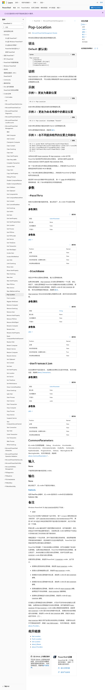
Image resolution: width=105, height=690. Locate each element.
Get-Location (36, 636)
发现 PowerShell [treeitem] (10, 52)
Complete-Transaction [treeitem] (13, 163)
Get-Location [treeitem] (11, 225)
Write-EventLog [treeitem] (11, 445)
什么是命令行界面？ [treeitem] (11, 45)
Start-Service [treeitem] (10, 401)
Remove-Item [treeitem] (11, 312)
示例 (84, 29)
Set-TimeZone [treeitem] (11, 380)
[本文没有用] (97, 48)
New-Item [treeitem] (10, 277)
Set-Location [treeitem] (10, 373)
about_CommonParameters (37, 456)
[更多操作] (75, 20)
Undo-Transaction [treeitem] (12, 434)
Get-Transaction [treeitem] (11, 246)
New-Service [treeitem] (10, 288)
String (61, 311)
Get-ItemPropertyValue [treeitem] (13, 222)
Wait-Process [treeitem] (10, 441)
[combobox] (13, 23)
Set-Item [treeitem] (9, 366)
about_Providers (33, 626)
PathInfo (32, 490)
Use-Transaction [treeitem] (11, 438)
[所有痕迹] (30, 20)
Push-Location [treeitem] (11, 298)
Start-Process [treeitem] (11, 397)
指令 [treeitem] (8, 132)
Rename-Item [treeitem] (11, 329)
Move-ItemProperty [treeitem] (12, 270)
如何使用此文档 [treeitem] (8, 31)
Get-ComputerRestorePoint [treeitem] (15, 197)
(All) (30, 240)
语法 (84, 24)
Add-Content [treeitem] (11, 139)
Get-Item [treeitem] (9, 215)
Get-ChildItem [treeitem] (11, 187)
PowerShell (37, 21)
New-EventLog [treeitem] (11, 274)
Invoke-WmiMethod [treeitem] (13, 256)
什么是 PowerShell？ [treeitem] (11, 38)
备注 (53, 130)
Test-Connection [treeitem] (11, 427)
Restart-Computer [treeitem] (12, 345)
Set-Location (36, 642)
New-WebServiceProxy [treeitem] (13, 291)
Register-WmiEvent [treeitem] (12, 301)
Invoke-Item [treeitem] (10, 253)
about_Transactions (44, 372)
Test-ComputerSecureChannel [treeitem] (14, 423)
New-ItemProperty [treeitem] (12, 281)
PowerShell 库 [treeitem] (8, 76)
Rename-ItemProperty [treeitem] (13, 333)
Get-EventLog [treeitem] (11, 208)
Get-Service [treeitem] (10, 239)
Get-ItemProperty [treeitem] (12, 218)
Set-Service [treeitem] (10, 376)
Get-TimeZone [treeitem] (11, 243)
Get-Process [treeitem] (10, 229)
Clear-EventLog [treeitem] (11, 149)
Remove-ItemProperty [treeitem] (13, 315)
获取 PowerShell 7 (96, 8)
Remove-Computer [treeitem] (12, 305)
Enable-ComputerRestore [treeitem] (14, 184)
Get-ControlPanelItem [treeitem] (13, 204)
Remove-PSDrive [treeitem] (12, 319)
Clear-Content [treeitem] (11, 146)
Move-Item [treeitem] (10, 267)
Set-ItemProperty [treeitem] (12, 370)
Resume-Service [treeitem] (11, 356)
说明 (83, 27)
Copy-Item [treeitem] (10, 170)
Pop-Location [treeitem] (11, 294)
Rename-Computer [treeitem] (12, 326)
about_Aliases (36, 644)
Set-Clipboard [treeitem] (11, 359)
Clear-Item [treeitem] (10, 153)
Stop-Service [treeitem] (10, 415)
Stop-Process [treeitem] (11, 411)
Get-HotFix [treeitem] (10, 211)
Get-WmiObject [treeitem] (11, 249)
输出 (84, 37)
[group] (52, 147)
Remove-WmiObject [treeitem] (13, 322)
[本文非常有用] (95, 48)
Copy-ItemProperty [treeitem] (12, 173)
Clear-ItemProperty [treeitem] (12, 156)
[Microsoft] (3, 2)
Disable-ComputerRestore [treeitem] (14, 180)
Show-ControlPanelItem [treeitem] (14, 387)
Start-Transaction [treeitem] (12, 404)
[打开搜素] (97, 2)
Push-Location (36, 639)
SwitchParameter (55, 218)
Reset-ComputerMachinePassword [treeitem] (15, 337)
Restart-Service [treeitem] (11, 349)
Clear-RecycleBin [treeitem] (12, 159)
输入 (84, 34)
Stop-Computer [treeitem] (11, 408)
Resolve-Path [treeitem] (10, 342)
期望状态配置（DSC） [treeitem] (10, 73)
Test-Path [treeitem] (9, 431)
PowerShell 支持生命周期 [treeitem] (11, 90)
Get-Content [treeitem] (10, 201)
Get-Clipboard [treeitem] (11, 191)
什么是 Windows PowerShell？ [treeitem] (14, 42)
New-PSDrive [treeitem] (11, 284)
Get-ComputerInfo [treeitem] (12, 194)
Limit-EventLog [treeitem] (11, 263)
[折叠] (23, 19)
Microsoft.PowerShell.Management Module (44, 33)
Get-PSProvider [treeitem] (11, 236)
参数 (84, 32)
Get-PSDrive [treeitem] (10, 232)
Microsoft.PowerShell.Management (53, 21)
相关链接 (84, 42)
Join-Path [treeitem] (9, 260)
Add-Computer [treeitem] (11, 135)
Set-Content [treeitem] (10, 363)
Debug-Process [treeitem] (11, 177)
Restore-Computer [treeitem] (12, 352)
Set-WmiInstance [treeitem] (12, 383)
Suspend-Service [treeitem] (12, 418)
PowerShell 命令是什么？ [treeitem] (12, 48)
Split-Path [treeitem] (10, 394)
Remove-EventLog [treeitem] (12, 308)
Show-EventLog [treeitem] (11, 390)
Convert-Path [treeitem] (11, 166)
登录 (101, 2)
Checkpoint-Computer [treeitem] (13, 142)
